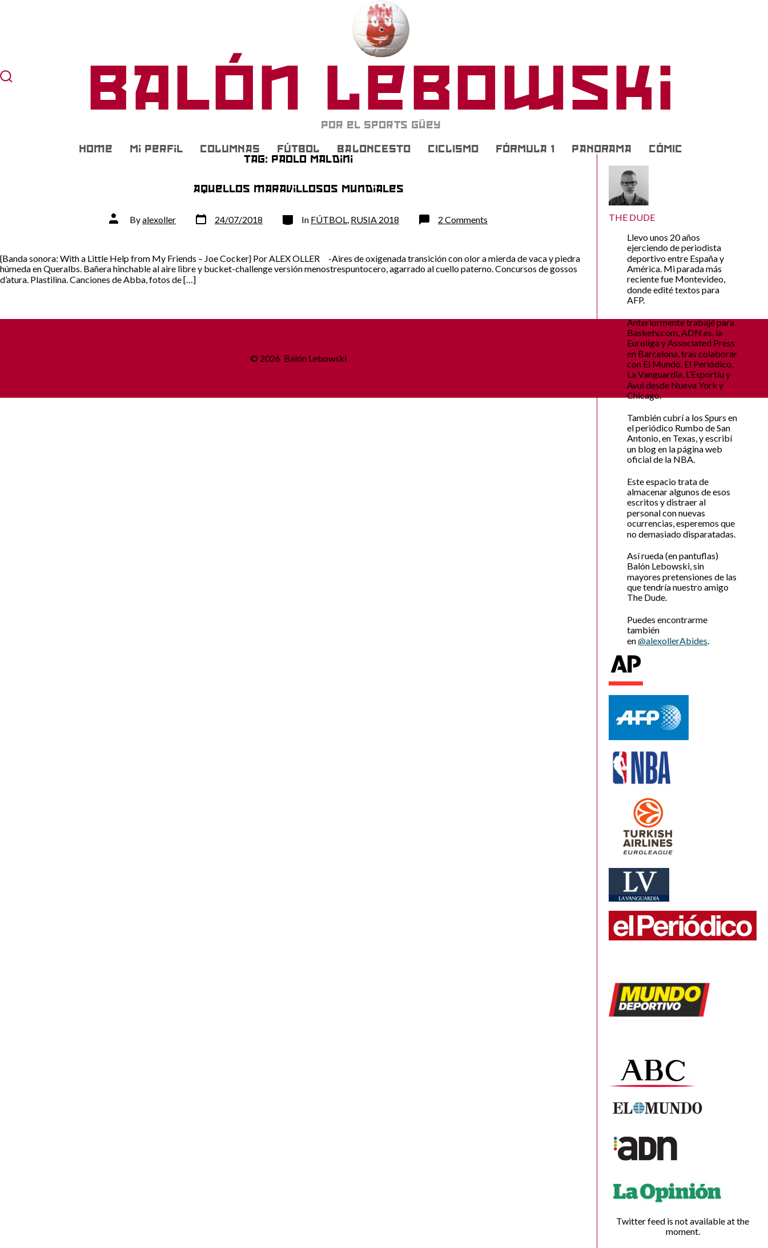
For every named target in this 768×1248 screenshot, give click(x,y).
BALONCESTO (374, 149)
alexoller (159, 219)
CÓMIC (665, 149)
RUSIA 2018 (375, 219)
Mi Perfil (156, 149)
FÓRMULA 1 (525, 149)
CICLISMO (453, 149)
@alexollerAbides (672, 640)
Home (95, 149)
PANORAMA (602, 149)
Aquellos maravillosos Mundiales (298, 189)
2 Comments (463, 219)
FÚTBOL (298, 149)
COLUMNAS (230, 149)
